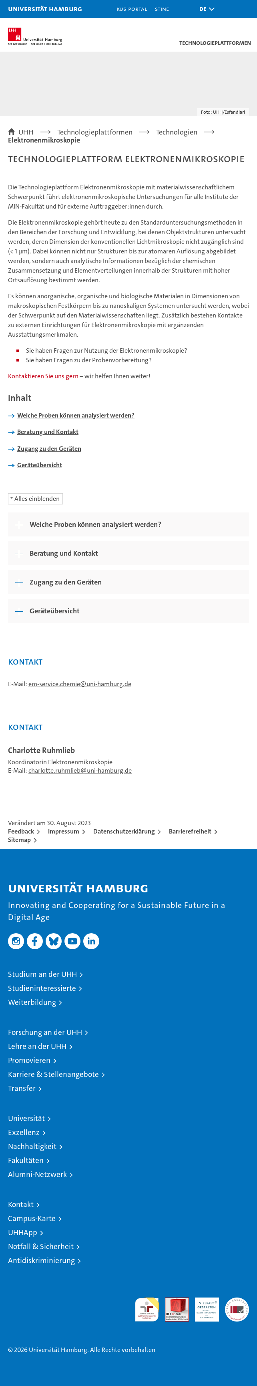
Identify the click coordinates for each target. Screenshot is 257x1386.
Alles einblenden (37, 498)
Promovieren (29, 1060)
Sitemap (19, 840)
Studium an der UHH (42, 974)
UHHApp (22, 1232)
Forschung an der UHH (45, 1032)
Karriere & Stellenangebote (53, 1074)
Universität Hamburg (45, 9)
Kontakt (21, 1204)
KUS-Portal (131, 8)
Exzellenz (24, 1132)
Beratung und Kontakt (47, 432)
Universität (26, 1118)
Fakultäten (26, 1160)
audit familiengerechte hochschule (147, 1310)
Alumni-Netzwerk (37, 1174)
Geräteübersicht (39, 465)
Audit (172, 1302)
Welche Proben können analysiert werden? (76, 415)
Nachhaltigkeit (32, 1146)
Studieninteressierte (42, 988)
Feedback (21, 831)
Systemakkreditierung (237, 1302)
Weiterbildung (32, 1002)
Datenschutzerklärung (124, 831)
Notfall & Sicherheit (41, 1246)
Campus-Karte (32, 1218)
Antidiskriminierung (41, 1260)
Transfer (22, 1088)
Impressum (63, 831)
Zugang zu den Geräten (49, 448)
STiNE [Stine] (162, 8)
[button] (205, 9)
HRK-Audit (202, 1306)
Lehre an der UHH (37, 1046)
